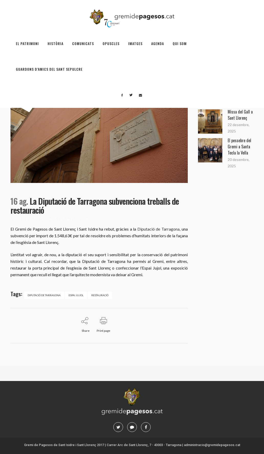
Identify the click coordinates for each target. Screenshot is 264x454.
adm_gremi (83, 218)
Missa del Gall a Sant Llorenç (240, 115)
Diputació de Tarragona (158, 228)
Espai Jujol (76, 295)
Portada (64, 218)
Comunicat (48, 218)
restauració (99, 295)
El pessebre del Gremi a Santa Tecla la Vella (239, 146)
